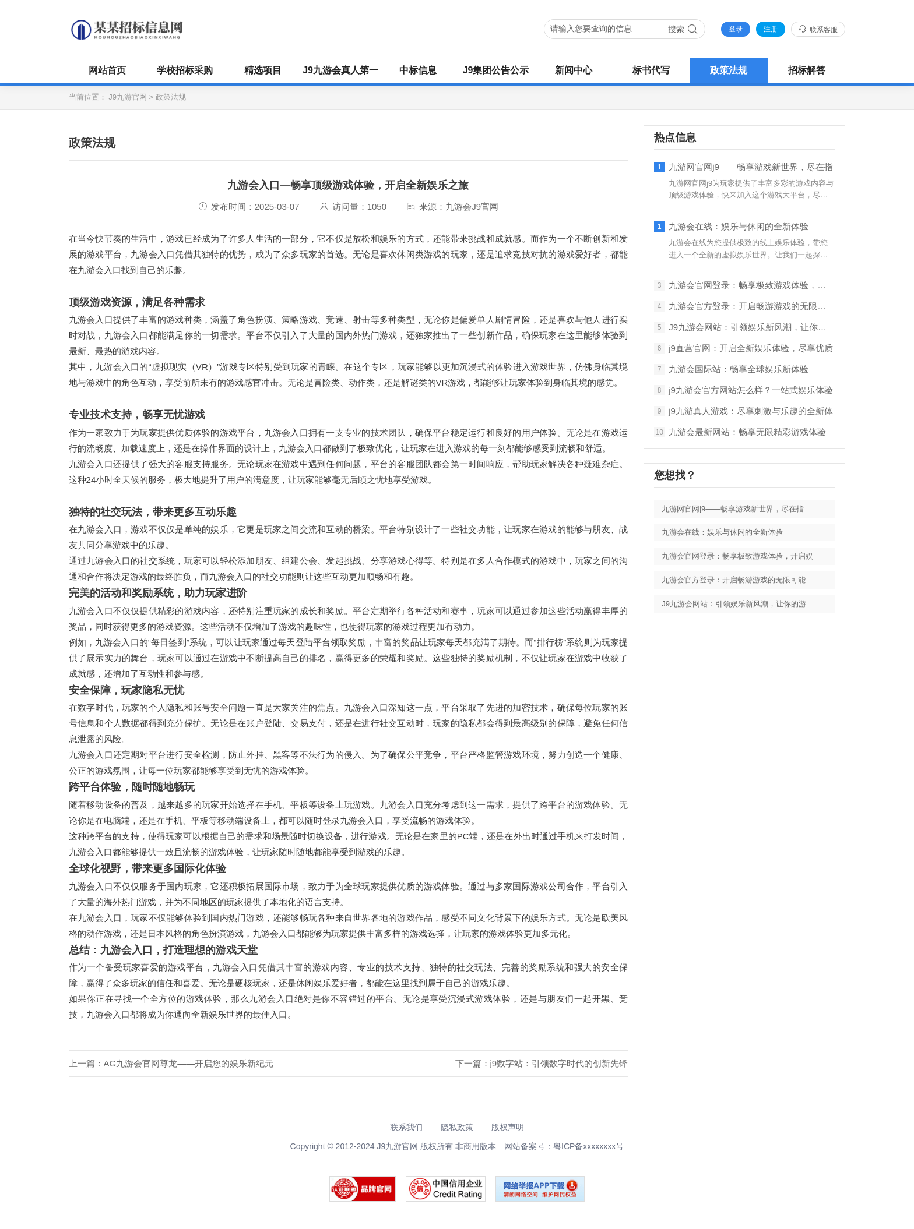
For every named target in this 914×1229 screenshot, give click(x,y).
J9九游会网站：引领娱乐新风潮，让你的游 (744, 327)
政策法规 (728, 70)
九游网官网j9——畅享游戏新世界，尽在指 (743, 167)
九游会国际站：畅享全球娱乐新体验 (731, 369)
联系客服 (818, 29)
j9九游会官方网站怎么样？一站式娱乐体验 (743, 390)
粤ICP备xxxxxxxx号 (588, 1146)
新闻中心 (573, 70)
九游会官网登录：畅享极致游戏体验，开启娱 (744, 285)
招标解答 (806, 70)
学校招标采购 (185, 70)
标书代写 (651, 70)
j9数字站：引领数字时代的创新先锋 (559, 1063)
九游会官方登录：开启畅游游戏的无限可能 (744, 306)
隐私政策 (457, 1127)
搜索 (683, 29)
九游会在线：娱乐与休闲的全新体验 (731, 226)
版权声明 (507, 1127)
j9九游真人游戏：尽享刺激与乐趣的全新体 (743, 411)
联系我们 (406, 1127)
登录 (736, 29)
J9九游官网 (127, 97)
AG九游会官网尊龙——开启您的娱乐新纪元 (189, 1063)
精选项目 (263, 70)
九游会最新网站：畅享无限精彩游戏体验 (740, 432)
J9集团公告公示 (496, 70)
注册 (771, 29)
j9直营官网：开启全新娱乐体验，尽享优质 (743, 348)
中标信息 (418, 70)
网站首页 (107, 70)
